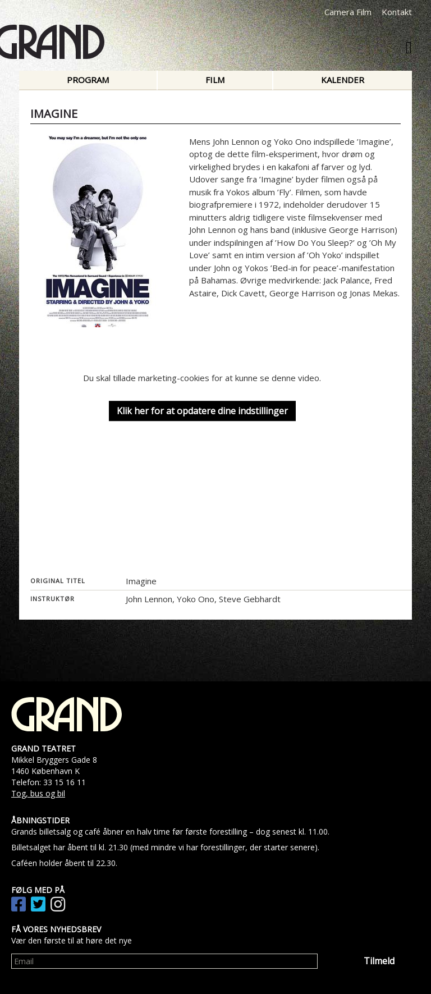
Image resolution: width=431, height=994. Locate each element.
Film (214, 79)
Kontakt (397, 11)
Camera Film (348, 11)
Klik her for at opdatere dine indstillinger (202, 411)
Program (88, 79)
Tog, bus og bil (38, 793)
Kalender (342, 79)
